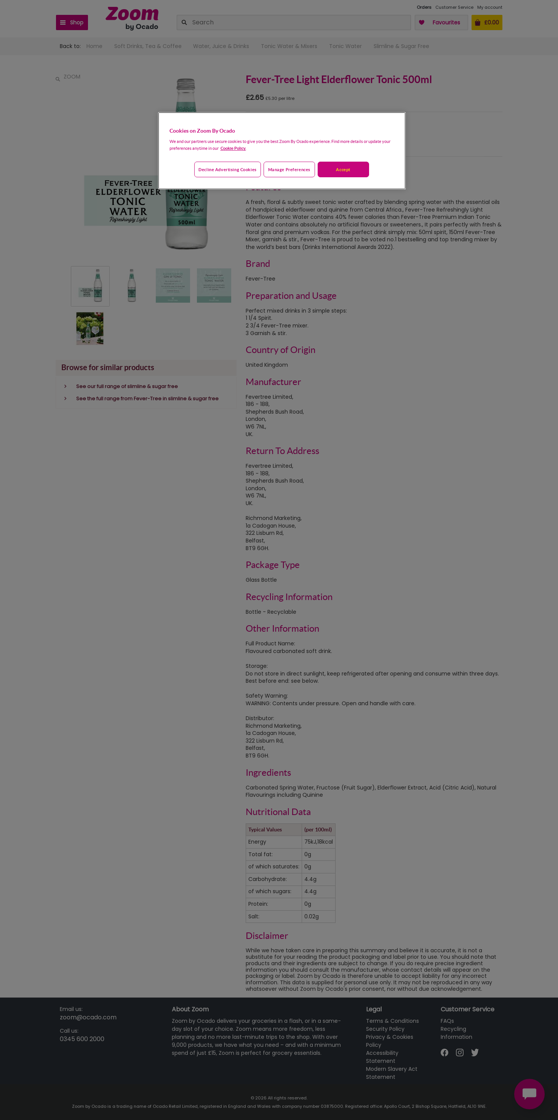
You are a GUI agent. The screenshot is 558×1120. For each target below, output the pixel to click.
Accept (343, 169)
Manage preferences (289, 169)
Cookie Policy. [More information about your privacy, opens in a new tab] (233, 148)
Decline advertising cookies (227, 169)
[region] (282, 151)
